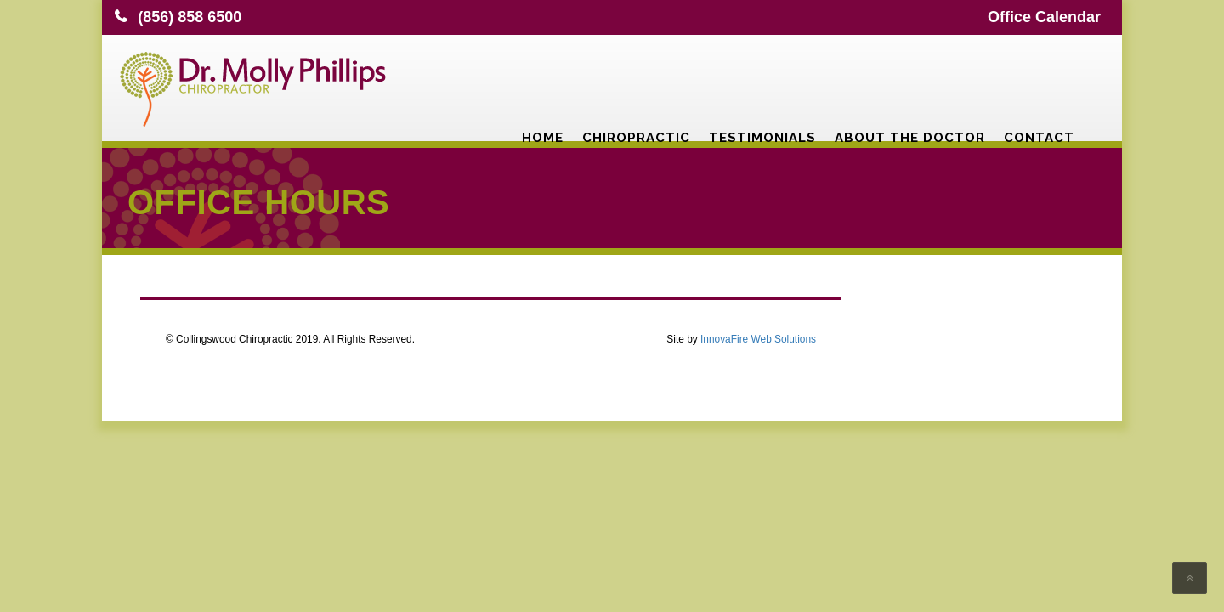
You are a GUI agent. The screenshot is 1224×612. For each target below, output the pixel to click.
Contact (1039, 80)
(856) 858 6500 (189, 17)
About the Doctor (910, 80)
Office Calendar (1044, 17)
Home (543, 80)
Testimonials (762, 80)
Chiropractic (636, 80)
